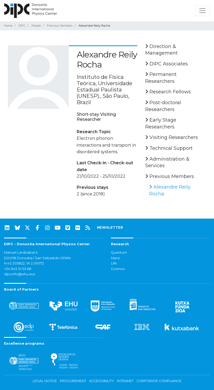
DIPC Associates (166, 64)
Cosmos (118, 269)
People (36, 25)
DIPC (21, 25)
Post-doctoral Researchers (163, 106)
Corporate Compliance (159, 381)
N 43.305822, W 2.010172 (24, 263)
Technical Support (169, 148)
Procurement (73, 381)
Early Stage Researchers (160, 123)
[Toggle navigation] (202, 10)
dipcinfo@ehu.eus (19, 274)
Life (114, 263)
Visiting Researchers (171, 137)
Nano (115, 258)
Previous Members (59, 25)
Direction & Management (161, 50)
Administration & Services (167, 162)
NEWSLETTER (110, 227)
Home (8, 25)
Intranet (125, 381)
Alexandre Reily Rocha (170, 190)
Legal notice (45, 381)
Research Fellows (168, 92)
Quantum (119, 252)
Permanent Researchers (161, 77)
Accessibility (101, 381)
